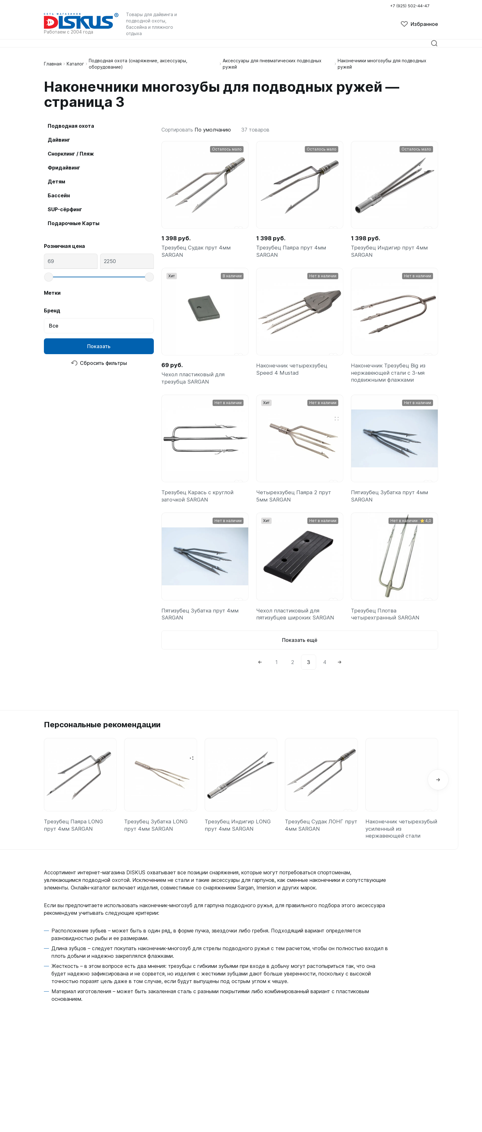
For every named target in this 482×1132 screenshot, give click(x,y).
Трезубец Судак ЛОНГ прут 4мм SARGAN (316, 835)
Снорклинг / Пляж (71, 154)
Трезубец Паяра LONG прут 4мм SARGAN (74, 835)
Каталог (75, 63)
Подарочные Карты (73, 223)
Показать (99, 346)
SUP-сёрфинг (65, 209)
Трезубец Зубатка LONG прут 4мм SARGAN (157, 835)
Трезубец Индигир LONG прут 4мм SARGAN (239, 835)
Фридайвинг (64, 167)
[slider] (48, 277)
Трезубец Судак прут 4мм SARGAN (197, 252)
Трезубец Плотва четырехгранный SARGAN (386, 621)
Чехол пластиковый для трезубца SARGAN (194, 381)
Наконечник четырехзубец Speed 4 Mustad (292, 372)
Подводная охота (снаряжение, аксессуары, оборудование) (138, 64)
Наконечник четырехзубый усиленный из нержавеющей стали (401, 839)
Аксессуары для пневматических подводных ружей (272, 64)
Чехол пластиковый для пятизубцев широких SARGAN (297, 621)
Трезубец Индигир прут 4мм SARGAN (390, 252)
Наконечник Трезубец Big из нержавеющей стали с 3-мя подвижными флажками (390, 376)
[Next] (339, 671)
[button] (438, 790)
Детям (56, 181)
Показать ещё (299, 649)
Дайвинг (59, 140)
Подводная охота (71, 126)
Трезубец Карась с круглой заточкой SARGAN (198, 501)
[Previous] (260, 671)
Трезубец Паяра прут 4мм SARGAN (292, 252)
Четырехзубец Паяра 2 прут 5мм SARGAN (295, 501)
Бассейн (59, 195)
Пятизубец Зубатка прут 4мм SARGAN (391, 501)
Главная (53, 63)
